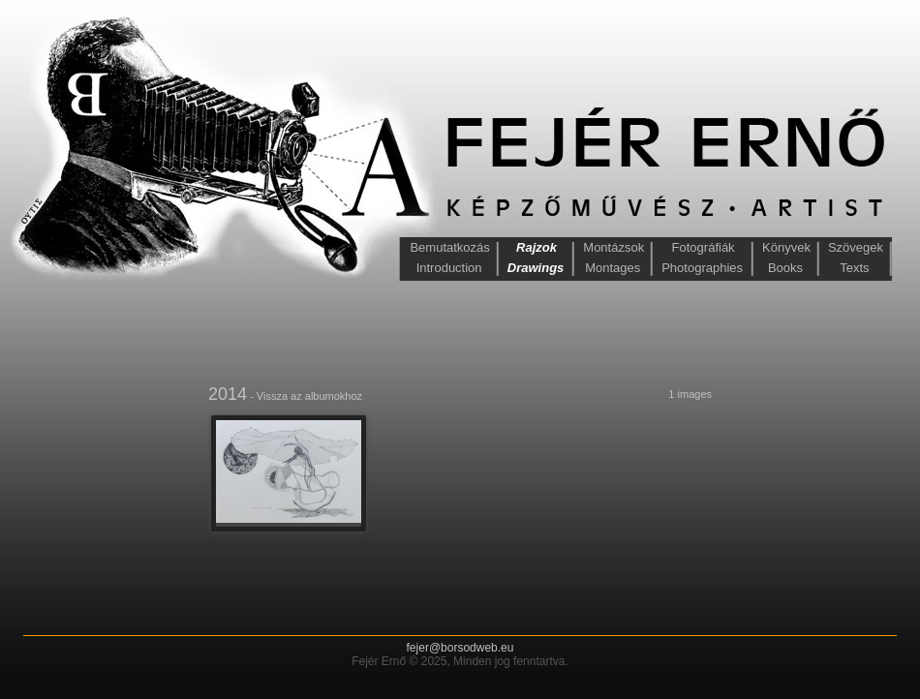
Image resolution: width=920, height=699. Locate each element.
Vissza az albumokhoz (309, 396)
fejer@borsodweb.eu (460, 647)
